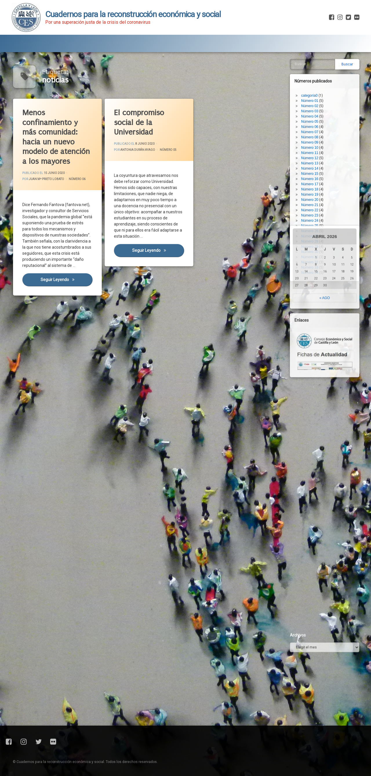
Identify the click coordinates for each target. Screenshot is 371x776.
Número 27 (312, 216)
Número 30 (312, 232)
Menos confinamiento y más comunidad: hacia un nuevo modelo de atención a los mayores (56, 138)
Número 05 (168, 149)
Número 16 (312, 159)
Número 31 (312, 237)
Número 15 (312, 154)
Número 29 (312, 227)
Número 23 (312, 196)
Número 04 (312, 97)
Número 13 (312, 144)
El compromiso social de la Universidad (139, 122)
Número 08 (312, 117)
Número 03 (312, 91)
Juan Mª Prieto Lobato (46, 179)
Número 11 (312, 133)
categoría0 (311, 76)
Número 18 (312, 170)
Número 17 (312, 164)
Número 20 (312, 180)
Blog (69, 41)
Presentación (33, 41)
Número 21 (312, 185)
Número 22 (312, 190)
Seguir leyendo (67, 282)
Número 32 (312, 243)
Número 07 (312, 112)
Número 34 (312, 253)
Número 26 (312, 211)
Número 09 (312, 123)
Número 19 (312, 175)
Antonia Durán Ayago (138, 150)
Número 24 (312, 201)
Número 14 (312, 149)
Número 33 (312, 248)
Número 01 (312, 81)
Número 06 (77, 178)
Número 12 (312, 138)
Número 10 (312, 128)
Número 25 (312, 206)
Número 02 (312, 86)
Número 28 (312, 222)
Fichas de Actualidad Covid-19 (122, 41)
